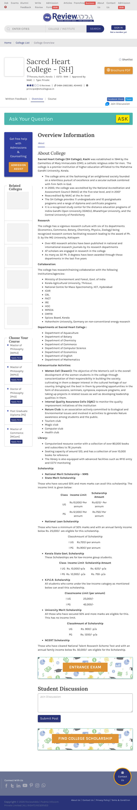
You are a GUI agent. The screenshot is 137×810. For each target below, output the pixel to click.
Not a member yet (118, 32)
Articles (68, 2)
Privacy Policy (103, 800)
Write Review (39, 5)
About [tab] (41, 143)
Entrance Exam (85, 667)
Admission (124, 5)
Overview (37, 98)
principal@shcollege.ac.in (40, 88)
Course (52, 98)
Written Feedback (16, 98)
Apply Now (16, 358)
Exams (15, 2)
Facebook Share (115, 99)
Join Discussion (117, 103)
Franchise (85, 3)
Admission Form (52, 5)
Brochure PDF (118, 70)
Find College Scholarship (85, 738)
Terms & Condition (120, 800)
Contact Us (110, 5)
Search (95, 28)
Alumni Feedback (25, 5)
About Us (100, 5)
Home (7, 42)
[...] (28, 28)
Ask (6, 4)
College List (23, 42)
